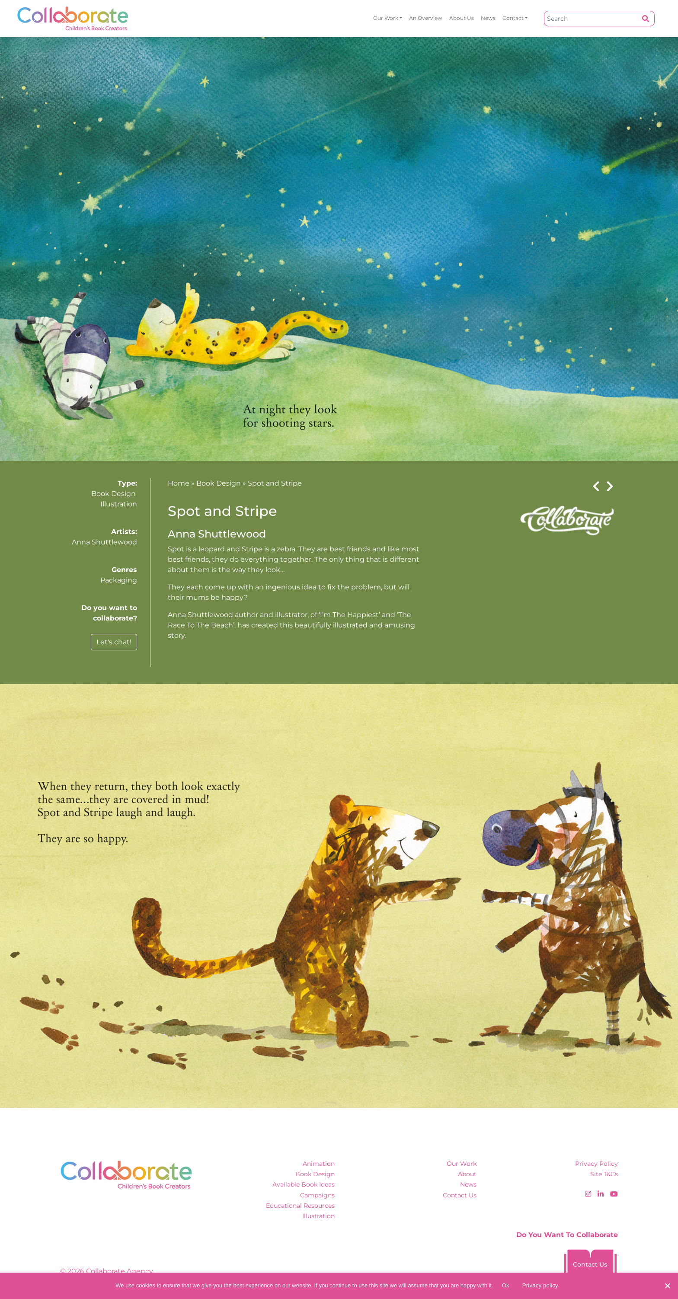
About (467, 1174)
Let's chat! (113, 642)
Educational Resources (300, 1205)
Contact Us (460, 1195)
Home (178, 483)
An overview (425, 18)
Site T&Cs (604, 1174)
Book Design (113, 494)
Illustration (118, 504)
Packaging (118, 580)
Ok (505, 1285)
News (488, 18)
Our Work (385, 18)
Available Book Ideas (303, 1184)
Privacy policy (540, 1285)
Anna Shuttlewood (104, 542)
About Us (461, 18)
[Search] (590, 18)
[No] (667, 1285)
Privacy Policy (596, 1164)
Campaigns (317, 1195)
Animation (319, 1164)
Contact (513, 18)
